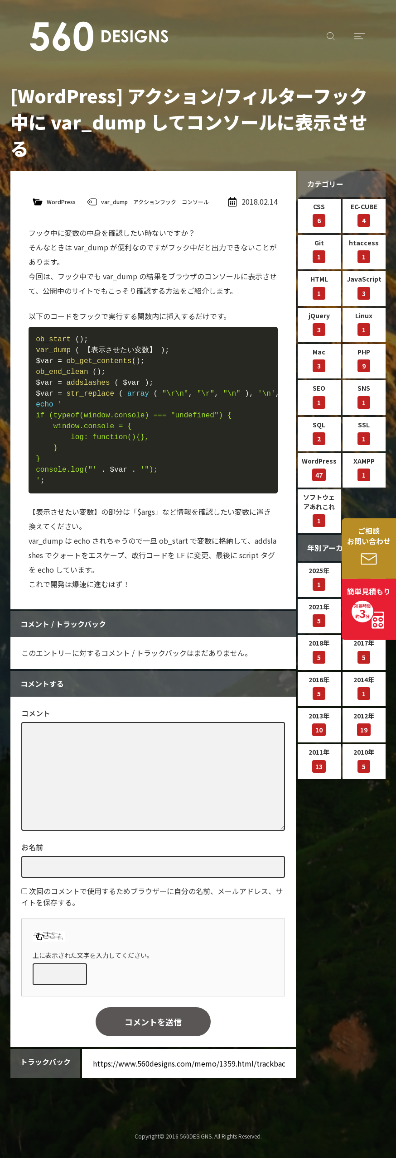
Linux (363, 323)
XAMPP (364, 468)
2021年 (319, 614)
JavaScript (364, 286)
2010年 (363, 759)
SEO (319, 395)
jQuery (319, 323)
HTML (319, 286)
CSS (319, 214)
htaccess (364, 250)
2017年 (363, 650)
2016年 (319, 687)
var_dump (114, 202)
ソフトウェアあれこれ (319, 510)
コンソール (195, 202)
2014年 (363, 687)
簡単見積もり (369, 604)
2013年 (319, 723)
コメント (35, 713)
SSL (363, 432)
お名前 (32, 847)
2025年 (319, 578)
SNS (363, 395)
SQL (319, 432)
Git (319, 250)
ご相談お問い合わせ (369, 535)
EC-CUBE (364, 214)
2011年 (319, 759)
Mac (319, 359)
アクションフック (154, 202)
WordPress (61, 202)
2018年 (319, 650)
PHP (363, 359)
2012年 (363, 723)
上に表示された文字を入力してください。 (93, 955)
